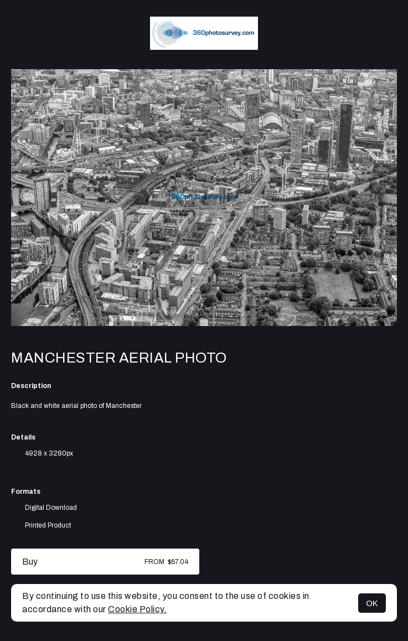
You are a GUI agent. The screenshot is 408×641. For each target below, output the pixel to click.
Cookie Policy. (137, 609)
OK (372, 603)
